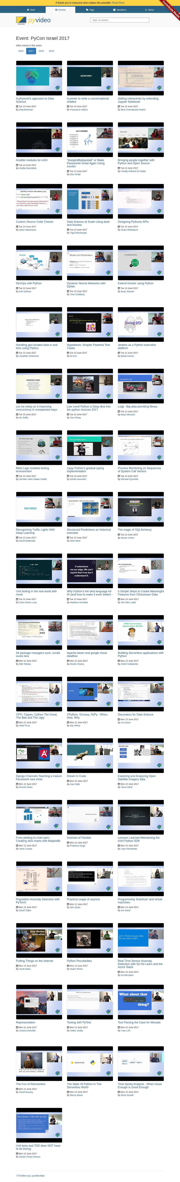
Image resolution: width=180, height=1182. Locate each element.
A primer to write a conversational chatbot (88, 100)
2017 (31, 51)
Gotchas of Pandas (79, 837)
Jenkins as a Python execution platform (137, 346)
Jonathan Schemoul (29, 356)
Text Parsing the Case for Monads (139, 1022)
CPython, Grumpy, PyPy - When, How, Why (87, 716)
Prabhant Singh (77, 845)
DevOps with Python (29, 283)
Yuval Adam (25, 969)
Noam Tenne (76, 969)
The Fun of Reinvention (31, 1084)
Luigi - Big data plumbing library (137, 406)
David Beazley (26, 1092)
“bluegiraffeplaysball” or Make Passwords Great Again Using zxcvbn (86, 163)
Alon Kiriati (75, 174)
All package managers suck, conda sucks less (38, 654)
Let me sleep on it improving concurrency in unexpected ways (36, 408)
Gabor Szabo (76, 1030)
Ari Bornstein (127, 975)
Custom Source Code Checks (34, 221)
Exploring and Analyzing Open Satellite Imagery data (137, 778)
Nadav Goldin (40, 479)
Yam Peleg (75, 417)
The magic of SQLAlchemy (134, 529)
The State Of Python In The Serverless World (84, 1085)
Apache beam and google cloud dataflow (87, 654)
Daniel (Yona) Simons (29, 1156)
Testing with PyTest (79, 1022)
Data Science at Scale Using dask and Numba (88, 223)
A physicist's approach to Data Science (35, 100)
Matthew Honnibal (79, 602)
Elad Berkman (26, 109)
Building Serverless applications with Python (141, 654)
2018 (41, 51)
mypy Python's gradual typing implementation (85, 470)
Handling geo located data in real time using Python (36, 346)
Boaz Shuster (127, 291)
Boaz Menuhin (128, 414)
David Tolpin (25, 910)
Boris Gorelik (127, 1095)
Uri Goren (126, 722)
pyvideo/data (38, 1175)
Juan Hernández (129, 848)
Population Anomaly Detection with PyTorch (38, 901)
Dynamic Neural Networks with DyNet (86, 285)
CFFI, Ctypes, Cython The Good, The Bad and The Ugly (36, 716)
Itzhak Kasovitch (78, 479)
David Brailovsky (27, 541)
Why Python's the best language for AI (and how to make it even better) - (90, 593)
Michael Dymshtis (129, 479)
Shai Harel (75, 541)
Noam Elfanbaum (129, 230)
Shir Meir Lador (128, 602)
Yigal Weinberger (78, 233)
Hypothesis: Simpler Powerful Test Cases (88, 346)
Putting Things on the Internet (34, 960)
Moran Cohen (127, 538)
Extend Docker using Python (136, 283)
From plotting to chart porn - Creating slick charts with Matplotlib (38, 839)
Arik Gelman (25, 291)
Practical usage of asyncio (83, 899)
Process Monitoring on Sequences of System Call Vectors (139, 470)
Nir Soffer (24, 417)
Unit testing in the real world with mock (36, 593)
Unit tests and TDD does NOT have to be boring (38, 1147)
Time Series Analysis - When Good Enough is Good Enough (140, 1085)
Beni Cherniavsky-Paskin (133, 109)
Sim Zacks (75, 907)
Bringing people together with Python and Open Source (136, 162)
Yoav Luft (125, 1030)
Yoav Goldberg (77, 294)
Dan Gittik (75, 784)
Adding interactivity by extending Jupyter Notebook (138, 100)
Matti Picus (24, 725)
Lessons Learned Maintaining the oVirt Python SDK (139, 839)
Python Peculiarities (79, 960)
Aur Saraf (125, 910)
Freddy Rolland (128, 171)
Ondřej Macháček (28, 168)
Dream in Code (76, 776)
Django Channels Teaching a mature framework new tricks (39, 778)
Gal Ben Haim (26, 479)
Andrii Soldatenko (129, 664)
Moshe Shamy (77, 664)
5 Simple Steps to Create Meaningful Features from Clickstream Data (141, 593)
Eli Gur (73, 356)
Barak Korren (127, 356)
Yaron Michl (126, 787)
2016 (21, 51)
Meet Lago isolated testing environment (32, 470)
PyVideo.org (24, 1175)
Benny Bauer (76, 1095)
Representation (25, 1022)
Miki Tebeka (25, 664)
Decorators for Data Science (135, 714)
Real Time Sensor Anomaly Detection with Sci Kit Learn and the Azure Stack (140, 964)
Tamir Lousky (25, 848)
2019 (51, 51)
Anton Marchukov (27, 230)
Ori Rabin (141, 171)
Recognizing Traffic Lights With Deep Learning (35, 531)
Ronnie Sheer (26, 787)
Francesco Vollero (79, 109)
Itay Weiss (75, 725)
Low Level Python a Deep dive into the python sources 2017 (89, 408)
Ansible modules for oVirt (32, 160)
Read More (118, 2)
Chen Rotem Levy (28, 602)
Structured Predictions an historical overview (89, 531)
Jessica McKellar (27, 1030)
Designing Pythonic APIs (133, 221)
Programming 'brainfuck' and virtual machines (140, 901)
